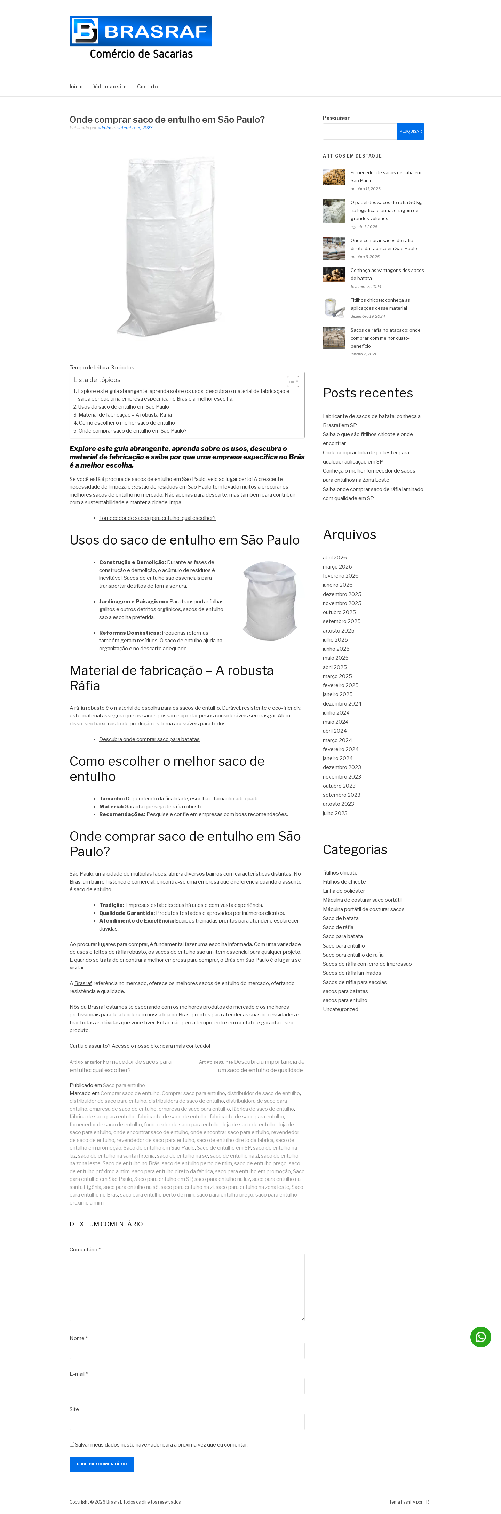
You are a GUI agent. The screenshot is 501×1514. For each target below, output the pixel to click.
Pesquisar (336, 118)
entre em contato (235, 1023)
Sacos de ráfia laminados (352, 973)
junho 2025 (336, 649)
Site (74, 1409)
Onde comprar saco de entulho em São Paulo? (133, 431)
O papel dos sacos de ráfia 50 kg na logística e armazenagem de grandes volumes (386, 210)
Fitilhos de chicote (344, 882)
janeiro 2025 (338, 694)
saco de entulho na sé (182, 1156)
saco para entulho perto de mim (157, 1195)
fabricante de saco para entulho (247, 1116)
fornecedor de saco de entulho (106, 1124)
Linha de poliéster (344, 891)
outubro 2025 (339, 612)
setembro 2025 (342, 621)
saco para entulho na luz (222, 1179)
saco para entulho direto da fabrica (172, 1171)
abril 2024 (335, 731)
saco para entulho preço (225, 1195)
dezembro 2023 (342, 767)
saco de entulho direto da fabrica (235, 1140)
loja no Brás (176, 1015)
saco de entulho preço (260, 1163)
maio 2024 (336, 722)
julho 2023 (335, 813)
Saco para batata (343, 936)
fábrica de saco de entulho (263, 1109)
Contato (147, 86)
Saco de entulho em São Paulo (159, 1148)
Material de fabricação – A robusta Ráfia (125, 415)
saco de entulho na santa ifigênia (116, 1156)
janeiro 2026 (338, 585)
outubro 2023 (339, 786)
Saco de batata (341, 918)
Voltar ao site (110, 86)
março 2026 (337, 567)
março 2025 (337, 676)
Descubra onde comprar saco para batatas (149, 739)
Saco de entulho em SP (224, 1148)
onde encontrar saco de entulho (150, 1132)
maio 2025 (336, 658)
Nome (79, 1338)
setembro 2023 (341, 795)
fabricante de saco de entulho (173, 1116)
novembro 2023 (342, 777)
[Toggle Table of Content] (289, 381)
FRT (427, 1502)
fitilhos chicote (340, 873)
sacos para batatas (345, 991)
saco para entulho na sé (131, 1187)
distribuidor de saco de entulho (263, 1093)
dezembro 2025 (342, 594)
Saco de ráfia (338, 927)
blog (156, 1046)
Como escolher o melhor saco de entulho (127, 423)
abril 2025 (335, 667)
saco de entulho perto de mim (197, 1163)
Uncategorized (340, 1009)
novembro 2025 (342, 603)
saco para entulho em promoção (253, 1171)
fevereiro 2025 (341, 685)
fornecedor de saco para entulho (182, 1124)
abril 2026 (335, 558)
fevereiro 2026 (341, 576)
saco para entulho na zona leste (252, 1187)
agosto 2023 (338, 804)
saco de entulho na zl (234, 1156)
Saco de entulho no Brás (131, 1163)
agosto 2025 (339, 631)
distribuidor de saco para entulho (108, 1101)
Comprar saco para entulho (193, 1093)
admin (104, 127)
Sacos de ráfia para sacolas (355, 982)
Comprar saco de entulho (130, 1093)
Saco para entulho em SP (163, 1179)
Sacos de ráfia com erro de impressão (367, 964)
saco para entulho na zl (187, 1187)
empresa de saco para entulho (194, 1109)
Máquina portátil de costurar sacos (364, 909)
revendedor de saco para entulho (155, 1140)
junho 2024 (336, 713)
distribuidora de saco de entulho (186, 1101)
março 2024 (337, 740)
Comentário (85, 1250)
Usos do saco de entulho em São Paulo (123, 407)
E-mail (79, 1374)
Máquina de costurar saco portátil (362, 900)
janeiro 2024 (338, 758)
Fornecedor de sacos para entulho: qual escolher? (157, 518)
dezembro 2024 (342, 704)
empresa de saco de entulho (123, 1109)
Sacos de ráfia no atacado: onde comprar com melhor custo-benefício (386, 338)
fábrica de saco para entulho (103, 1116)
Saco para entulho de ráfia (353, 955)
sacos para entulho (345, 1000)
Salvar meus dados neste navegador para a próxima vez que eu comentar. (161, 1445)
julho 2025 (335, 640)
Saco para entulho (124, 1085)
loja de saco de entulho (250, 1124)
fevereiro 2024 (341, 749)
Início (76, 86)
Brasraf (83, 983)
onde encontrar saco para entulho (229, 1132)
